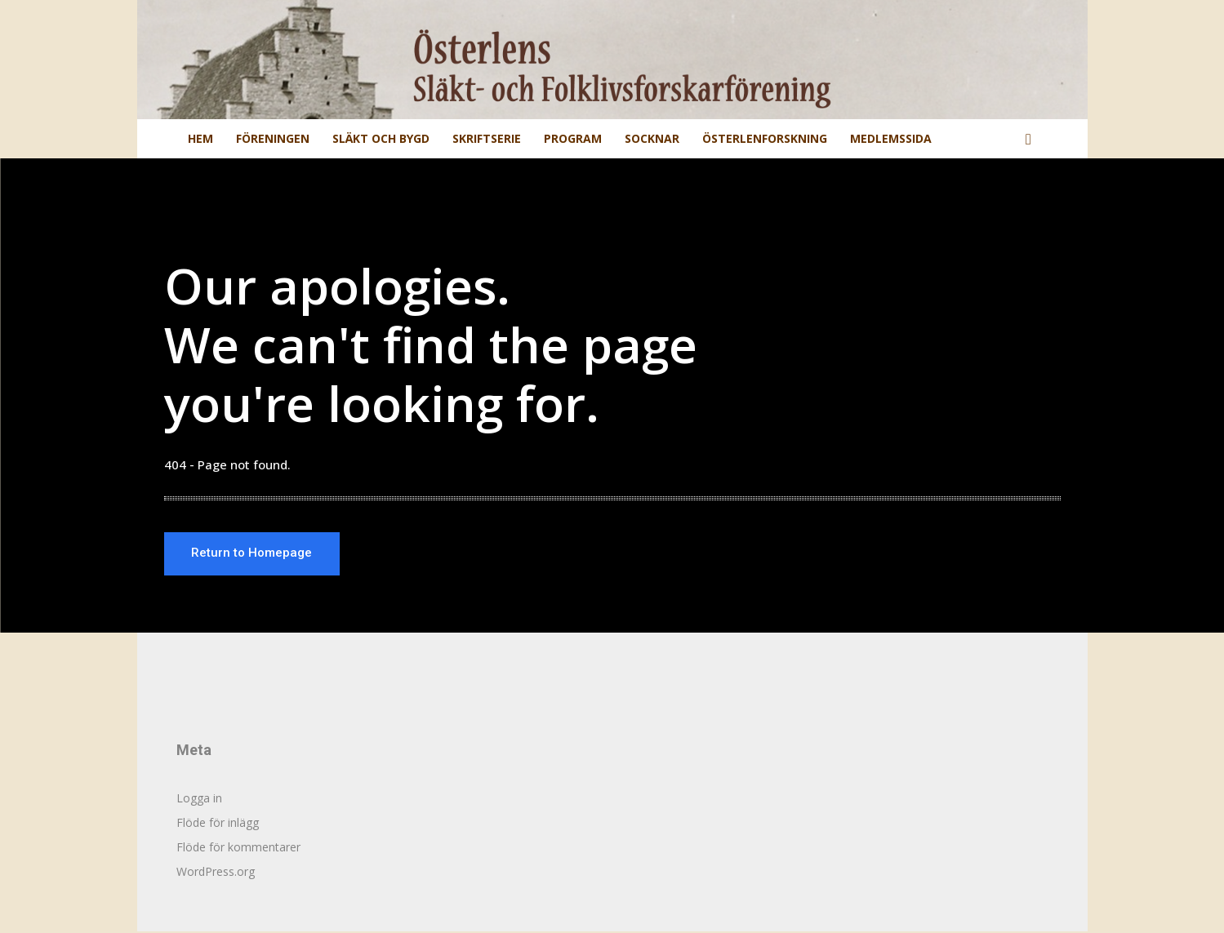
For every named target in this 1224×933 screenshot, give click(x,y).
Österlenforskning (764, 138)
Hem (200, 138)
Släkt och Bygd (381, 138)
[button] (1028, 140)
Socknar (652, 138)
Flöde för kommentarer (238, 848)
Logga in (199, 799)
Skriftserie (486, 138)
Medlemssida (891, 138)
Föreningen (272, 138)
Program (573, 138)
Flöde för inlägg (217, 824)
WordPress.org (215, 873)
